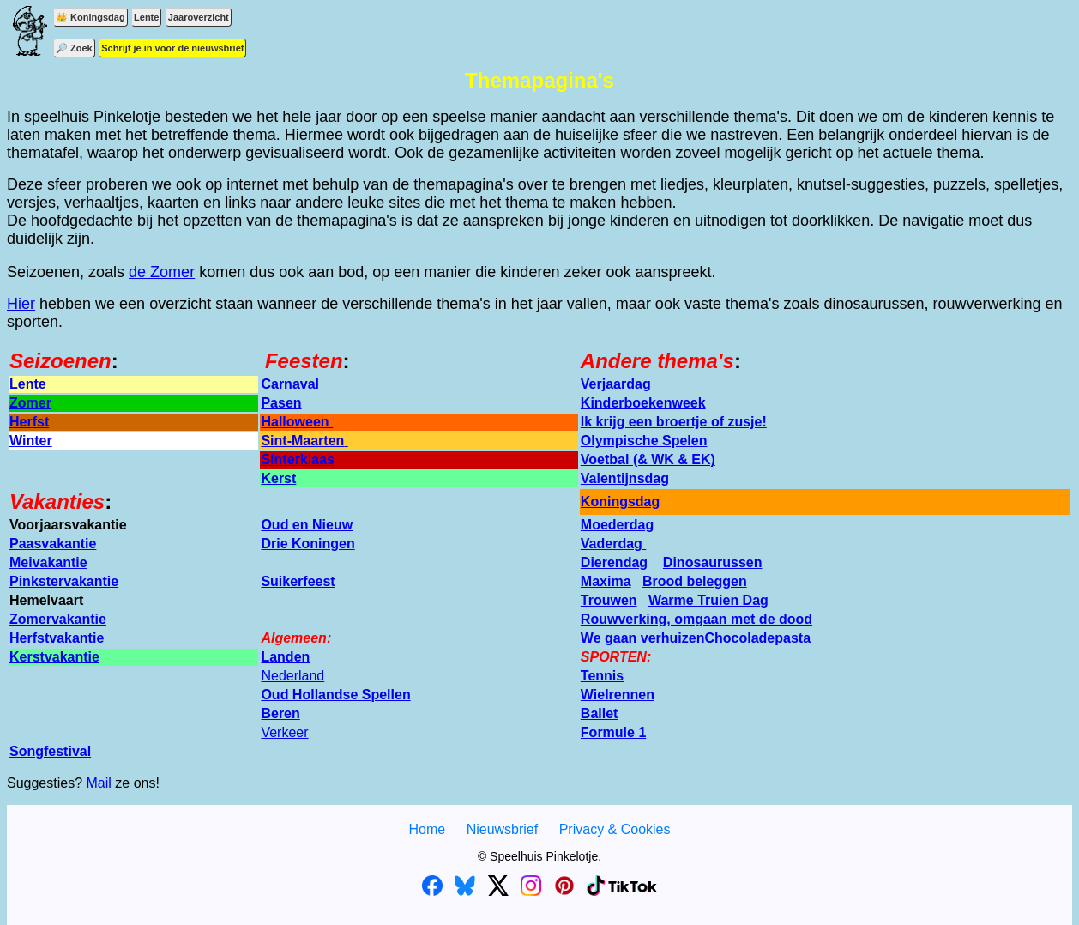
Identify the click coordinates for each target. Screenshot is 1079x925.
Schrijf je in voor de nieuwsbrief (172, 48)
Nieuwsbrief (503, 829)
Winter (30, 440)
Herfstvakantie (56, 638)
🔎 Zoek (74, 48)
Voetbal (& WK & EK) (648, 459)
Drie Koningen (307, 543)
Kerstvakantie (54, 657)
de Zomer (162, 272)
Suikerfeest (298, 581)
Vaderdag (613, 543)
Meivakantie (48, 562)
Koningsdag (620, 501)
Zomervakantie (57, 619)
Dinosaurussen (713, 562)
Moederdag (617, 524)
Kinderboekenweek (643, 403)
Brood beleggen (694, 581)
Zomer (30, 403)
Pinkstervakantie (63, 581)
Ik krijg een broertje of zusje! (674, 421)
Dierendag (614, 562)
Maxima (606, 581)
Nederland (292, 675)
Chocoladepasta (757, 638)
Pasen (281, 403)
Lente (146, 17)
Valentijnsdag (625, 478)
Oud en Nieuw (307, 524)
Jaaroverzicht (198, 17)
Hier (21, 303)
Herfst (29, 421)
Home (426, 829)
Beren (280, 713)
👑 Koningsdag (90, 17)
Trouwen (609, 600)
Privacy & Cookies (615, 829)
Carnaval (290, 384)
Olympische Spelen (644, 440)
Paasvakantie (52, 543)
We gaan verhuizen (643, 638)
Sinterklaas (297, 459)
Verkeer (284, 732)
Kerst (278, 478)
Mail (99, 783)
